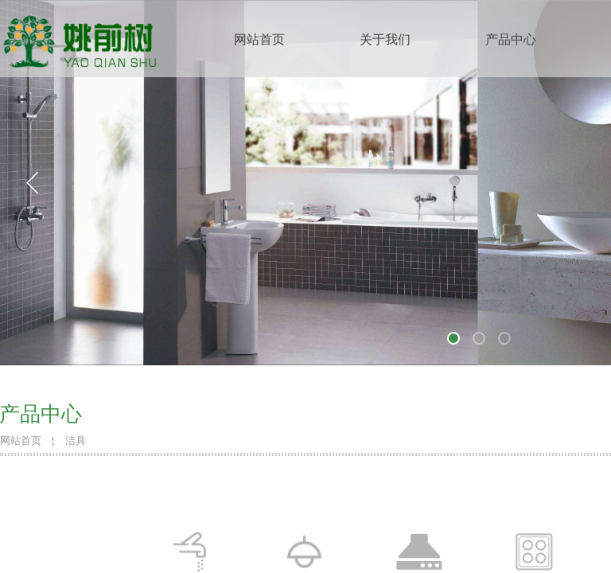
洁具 (75, 440)
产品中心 (510, 39)
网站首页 (259, 39)
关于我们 (385, 39)
